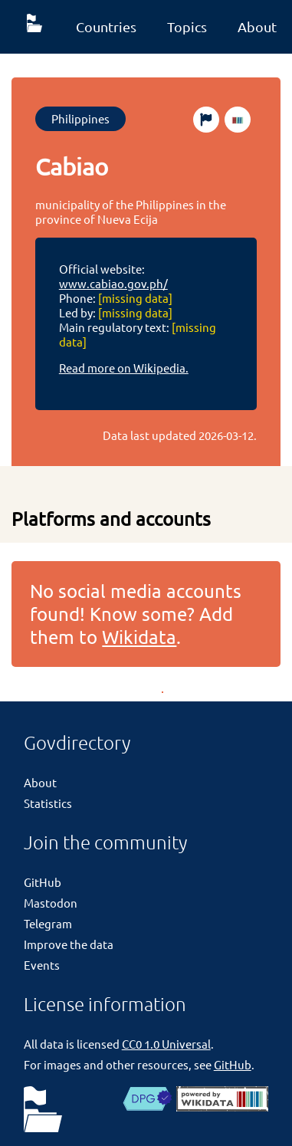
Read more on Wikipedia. (124, 367)
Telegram (48, 923)
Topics (187, 26)
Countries (106, 26)
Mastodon (50, 902)
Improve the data (68, 944)
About (40, 782)
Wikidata (139, 637)
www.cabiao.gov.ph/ (113, 283)
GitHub (42, 882)
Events (42, 964)
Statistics (48, 803)
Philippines (80, 118)
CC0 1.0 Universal (166, 1043)
